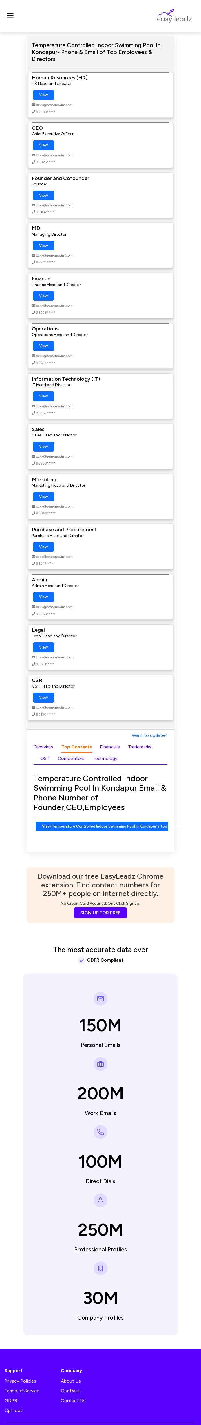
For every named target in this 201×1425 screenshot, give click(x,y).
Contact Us (73, 1400)
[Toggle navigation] (10, 16)
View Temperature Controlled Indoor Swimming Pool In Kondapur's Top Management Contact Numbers (105, 826)
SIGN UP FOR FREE (100, 912)
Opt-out (13, 1410)
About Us (71, 1381)
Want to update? (149, 735)
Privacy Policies (20, 1381)
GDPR (10, 1400)
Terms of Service (21, 1391)
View (43, 95)
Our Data (70, 1391)
